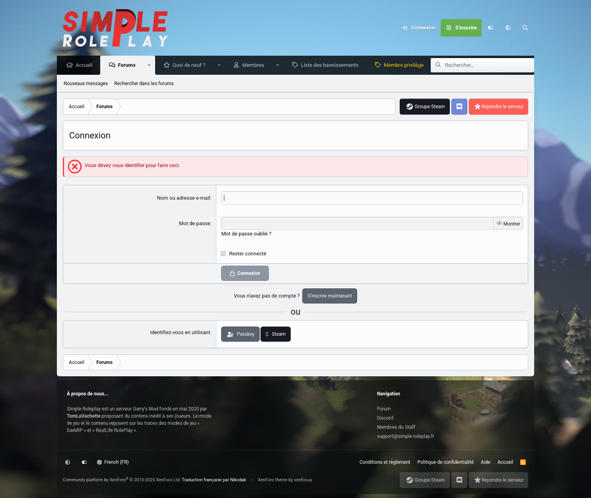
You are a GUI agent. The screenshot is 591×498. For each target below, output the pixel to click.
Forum (384, 409)
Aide (485, 462)
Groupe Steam (429, 107)
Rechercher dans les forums (143, 84)
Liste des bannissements (331, 65)
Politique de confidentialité (446, 462)
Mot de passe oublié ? (246, 234)
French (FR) (113, 462)
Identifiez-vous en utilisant (180, 333)
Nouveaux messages (86, 84)
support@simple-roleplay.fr (405, 436)
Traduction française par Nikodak (214, 479)
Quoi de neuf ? (191, 65)
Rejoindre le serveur (502, 107)
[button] (508, 28)
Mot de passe (194, 224)
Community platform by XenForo (122, 479)
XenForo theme (273, 479)
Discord (385, 418)
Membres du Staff (396, 427)
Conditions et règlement (385, 462)
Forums (128, 65)
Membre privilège (406, 65)
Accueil (86, 65)
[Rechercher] (525, 28)
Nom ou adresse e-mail (183, 198)
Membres (255, 65)
